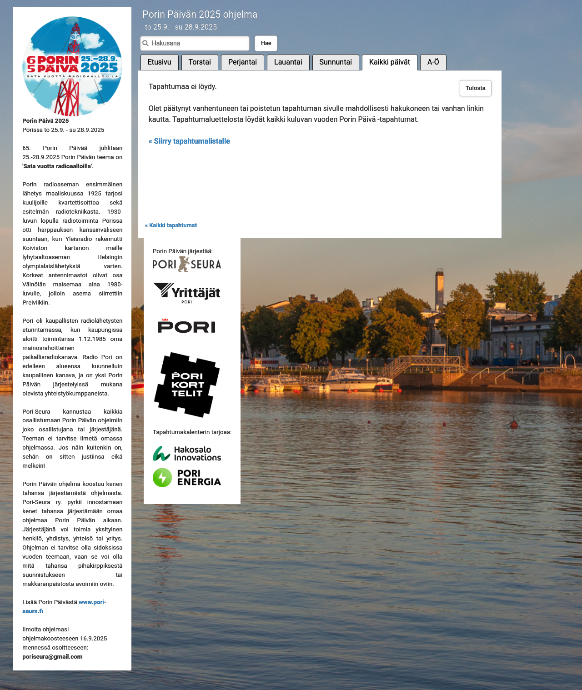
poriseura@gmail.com (52, 656)
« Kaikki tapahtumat (171, 225)
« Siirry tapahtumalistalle (189, 141)
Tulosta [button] (476, 88)
